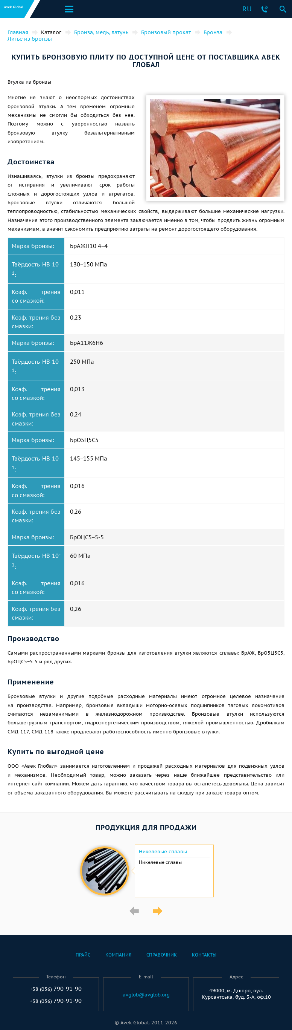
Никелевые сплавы (163, 852)
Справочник (161, 955)
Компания (118, 955)
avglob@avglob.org (146, 995)
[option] (146, 871)
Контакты (204, 955)
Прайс (83, 955)
